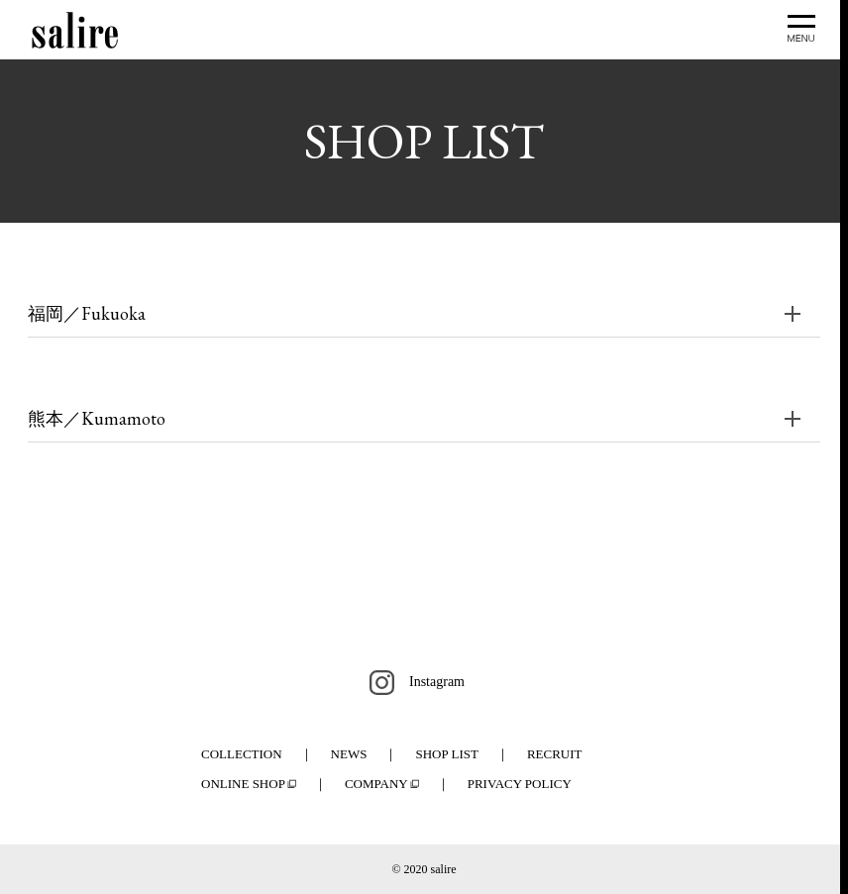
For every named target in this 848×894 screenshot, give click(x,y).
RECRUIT (555, 753)
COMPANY (376, 783)
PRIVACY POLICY (520, 783)
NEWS (349, 753)
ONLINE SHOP (243, 783)
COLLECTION (241, 753)
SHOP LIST (446, 753)
